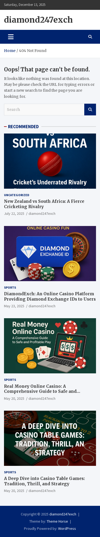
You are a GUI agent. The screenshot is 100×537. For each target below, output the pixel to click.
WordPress (67, 528)
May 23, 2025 (14, 306)
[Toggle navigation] (11, 37)
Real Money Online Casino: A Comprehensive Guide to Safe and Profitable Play (40, 391)
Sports (10, 287)
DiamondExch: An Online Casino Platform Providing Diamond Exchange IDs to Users (50, 296)
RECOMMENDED (23, 127)
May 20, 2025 (14, 398)
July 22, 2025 (14, 213)
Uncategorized (16, 195)
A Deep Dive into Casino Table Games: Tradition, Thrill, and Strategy (44, 481)
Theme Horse (57, 521)
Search (90, 109)
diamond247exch (38, 20)
